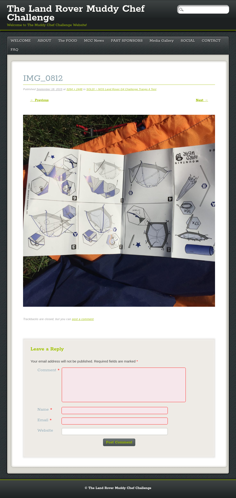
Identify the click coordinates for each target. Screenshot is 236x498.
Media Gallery (162, 40)
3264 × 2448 (75, 89)
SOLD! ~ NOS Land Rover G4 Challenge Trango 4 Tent (121, 89)
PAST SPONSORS (127, 40)
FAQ (14, 49)
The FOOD (67, 40)
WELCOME (21, 40)
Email (45, 420)
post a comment (83, 319)
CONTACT (211, 40)
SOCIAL (188, 40)
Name (45, 409)
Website (45, 430)
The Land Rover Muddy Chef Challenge (76, 13)
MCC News (94, 40)
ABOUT (44, 40)
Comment (49, 370)
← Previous (39, 100)
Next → (202, 100)
